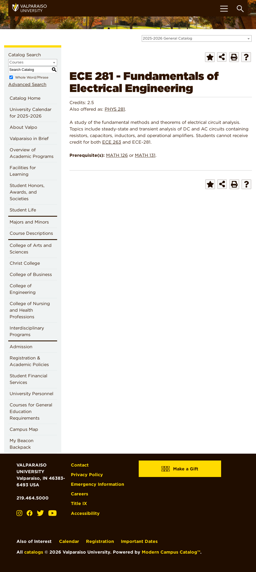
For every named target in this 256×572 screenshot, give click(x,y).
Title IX (79, 503)
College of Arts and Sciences (31, 249)
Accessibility (85, 513)
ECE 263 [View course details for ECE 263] (111, 142)
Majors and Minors (29, 222)
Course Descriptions (31, 233)
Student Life (23, 210)
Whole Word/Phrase (31, 77)
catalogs (33, 552)
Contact (80, 465)
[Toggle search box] (240, 8)
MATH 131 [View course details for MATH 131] (145, 155)
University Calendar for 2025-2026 (30, 113)
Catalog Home (25, 98)
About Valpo (23, 127)
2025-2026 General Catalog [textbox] (167, 38)
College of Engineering (23, 289)
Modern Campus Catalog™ (171, 552)
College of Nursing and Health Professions (30, 310)
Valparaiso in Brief (29, 138)
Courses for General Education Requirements (31, 411)
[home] (31, 8)
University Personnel (31, 393)
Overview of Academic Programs (32, 153)
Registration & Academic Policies (29, 361)
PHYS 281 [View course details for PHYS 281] (115, 109)
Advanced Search (27, 84)
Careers (79, 493)
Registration (100, 541)
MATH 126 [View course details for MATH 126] (117, 155)
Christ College (25, 263)
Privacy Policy (87, 474)
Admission (21, 346)
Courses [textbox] (16, 62)
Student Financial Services (28, 379)
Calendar (69, 541)
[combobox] (197, 38)
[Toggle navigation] (223, 8)
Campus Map (24, 429)
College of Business (31, 274)
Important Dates (139, 541)
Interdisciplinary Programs (27, 331)
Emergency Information (97, 484)
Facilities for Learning (23, 171)
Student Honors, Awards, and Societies (27, 192)
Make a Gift (180, 468)
